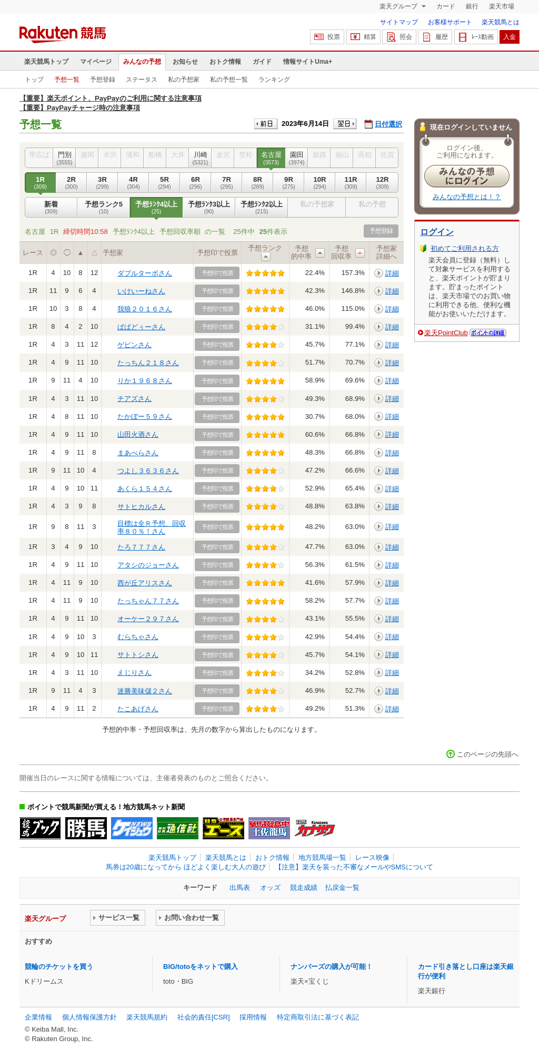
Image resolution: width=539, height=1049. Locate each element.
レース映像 (372, 857)
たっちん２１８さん (148, 363)
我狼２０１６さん (144, 309)
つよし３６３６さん (148, 471)
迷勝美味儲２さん (144, 691)
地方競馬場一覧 (322, 857)
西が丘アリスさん (144, 583)
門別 (64, 158)
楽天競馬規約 (146, 1017)
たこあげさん (137, 709)
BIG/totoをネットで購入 (200, 966)
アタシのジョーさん (148, 565)
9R (288, 182)
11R (350, 182)
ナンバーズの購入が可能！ (332, 966)
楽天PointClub (446, 333)
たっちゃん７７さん (148, 601)
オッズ (270, 887)
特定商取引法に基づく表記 (318, 1017)
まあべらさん (137, 453)
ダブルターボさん (144, 273)
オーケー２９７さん (148, 619)
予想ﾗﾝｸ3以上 (209, 207)
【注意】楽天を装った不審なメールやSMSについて (354, 867)
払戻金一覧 (342, 887)
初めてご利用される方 (465, 248)
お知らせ (185, 61)
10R (319, 182)
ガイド (262, 61)
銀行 (472, 6)
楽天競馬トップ (46, 61)
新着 (51, 207)
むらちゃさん (137, 637)
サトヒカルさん (141, 507)
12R (382, 182)
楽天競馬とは (501, 22)
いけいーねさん (141, 291)
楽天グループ (399, 6)
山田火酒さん (137, 434)
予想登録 (102, 79)
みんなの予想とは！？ (467, 197)
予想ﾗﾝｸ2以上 (261, 207)
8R (257, 182)
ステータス (141, 79)
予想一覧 (66, 79)
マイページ (96, 61)
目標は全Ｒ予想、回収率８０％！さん (151, 527)
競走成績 (303, 887)
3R (102, 182)
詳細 (392, 273)
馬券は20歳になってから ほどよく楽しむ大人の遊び (186, 867)
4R (133, 182)
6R (195, 182)
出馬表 (239, 887)
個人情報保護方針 (89, 1017)
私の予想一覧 (229, 79)
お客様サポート (450, 22)
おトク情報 (225, 61)
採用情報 (253, 1017)
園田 (296, 158)
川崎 (200, 158)
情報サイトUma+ (307, 61)
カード (445, 6)
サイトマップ (399, 22)
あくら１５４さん (144, 489)
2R (71, 182)
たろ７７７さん (141, 547)
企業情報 (38, 1017)
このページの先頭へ (487, 754)
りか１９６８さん (144, 381)
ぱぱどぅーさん (141, 327)
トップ (34, 79)
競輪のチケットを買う (59, 966)
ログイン (437, 232)
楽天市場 (501, 6)
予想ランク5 (103, 207)
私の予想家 (183, 79)
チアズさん (134, 399)
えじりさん (134, 673)
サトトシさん (137, 655)
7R (226, 182)
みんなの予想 (142, 61)
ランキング (274, 79)
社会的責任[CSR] (203, 1017)
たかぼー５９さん (144, 416)
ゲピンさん (134, 345)
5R (164, 182)
